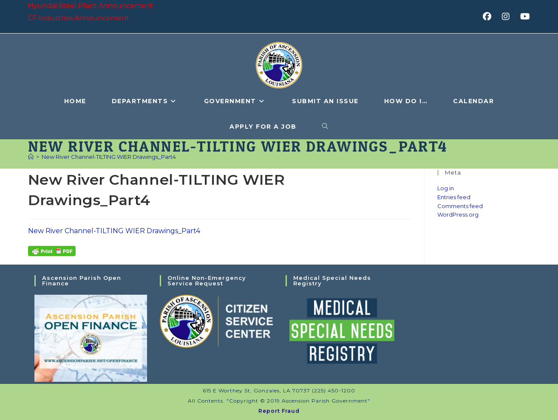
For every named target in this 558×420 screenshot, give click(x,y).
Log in (445, 188)
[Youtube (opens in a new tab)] (524, 16)
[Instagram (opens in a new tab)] (508, 16)
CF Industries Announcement (78, 18)
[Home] (31, 156)
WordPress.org (458, 214)
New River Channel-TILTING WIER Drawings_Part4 (109, 156)
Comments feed (460, 206)
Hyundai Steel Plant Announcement (90, 6)
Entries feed (453, 197)
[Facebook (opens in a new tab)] (489, 16)
